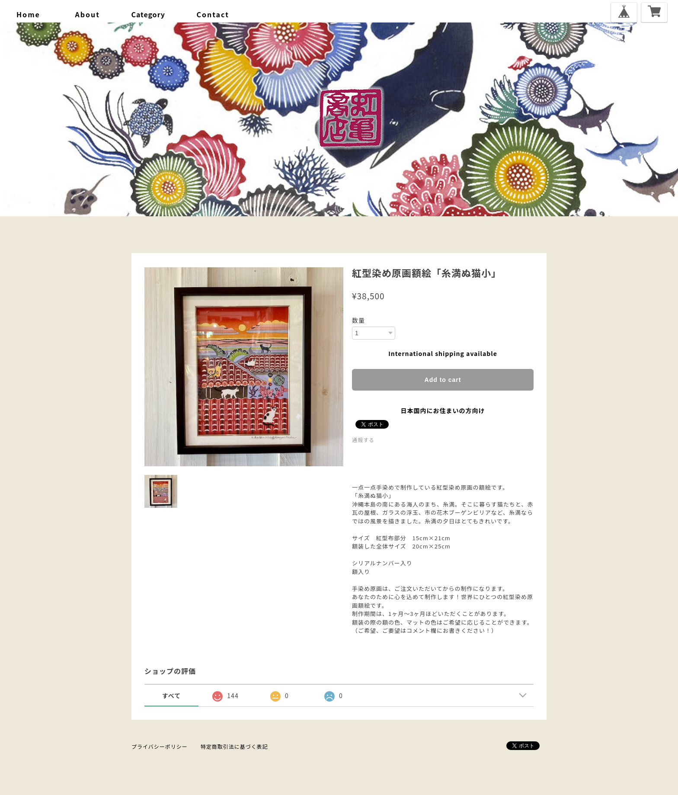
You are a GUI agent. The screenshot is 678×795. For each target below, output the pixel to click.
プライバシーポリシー (159, 746)
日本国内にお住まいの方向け (443, 410)
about (87, 14)
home (28, 14)
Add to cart (443, 379)
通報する (363, 439)
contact (213, 14)
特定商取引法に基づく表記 (234, 746)
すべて (171, 695)
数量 (358, 320)
